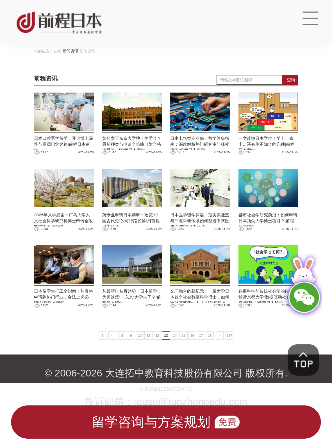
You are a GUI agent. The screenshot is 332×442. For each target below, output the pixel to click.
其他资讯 (88, 51)
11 (145, 353)
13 (166, 353)
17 (207, 353)
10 (135, 353)
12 (156, 353)
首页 (58, 51)
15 (186, 353)
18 (217, 353)
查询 (291, 79)
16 (196, 353)
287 (240, 353)
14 (176, 353)
